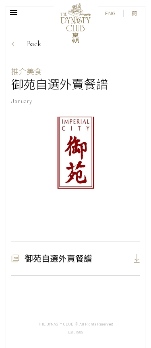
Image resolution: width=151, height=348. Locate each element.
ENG (110, 13)
